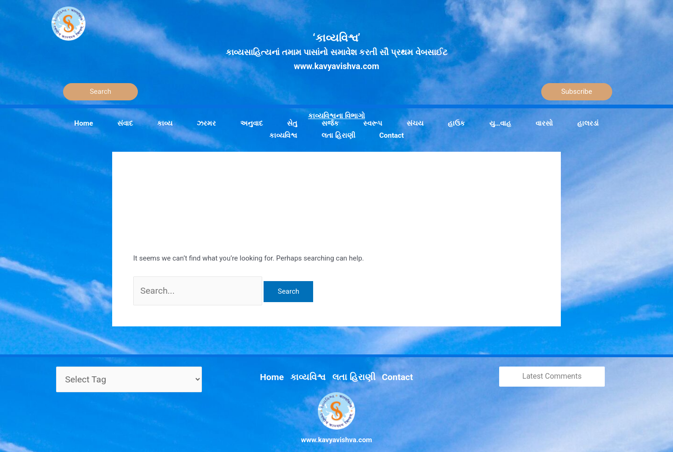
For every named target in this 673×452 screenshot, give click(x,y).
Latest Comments (552, 370)
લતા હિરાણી (351, 366)
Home (282, 366)
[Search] (100, 91)
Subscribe (576, 91)
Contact (387, 366)
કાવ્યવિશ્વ (313, 366)
